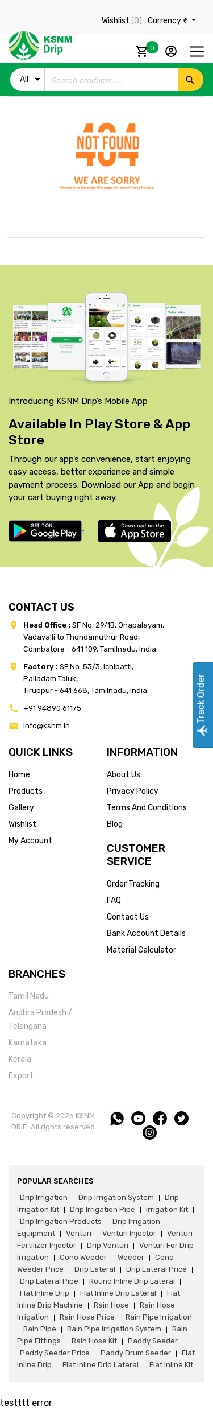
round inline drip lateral (132, 1281)
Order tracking (133, 884)
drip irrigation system (116, 1197)
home (19, 775)
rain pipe (39, 1329)
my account (30, 841)
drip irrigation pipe (102, 1209)
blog (115, 824)
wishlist (22, 824)
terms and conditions (147, 808)
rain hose (111, 1305)
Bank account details (146, 933)
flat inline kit (171, 1364)
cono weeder (83, 1257)
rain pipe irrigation (159, 1317)
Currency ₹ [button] (168, 21)
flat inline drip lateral (118, 1293)
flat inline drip (44, 1293)
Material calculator (141, 950)
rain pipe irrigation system (114, 1329)
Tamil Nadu (29, 996)
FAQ (114, 900)
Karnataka (28, 1043)
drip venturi (107, 1245)
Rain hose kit (94, 1341)
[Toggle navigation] (196, 51)
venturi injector (129, 1233)
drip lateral (94, 1269)
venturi (78, 1233)
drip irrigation (44, 1197)
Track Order (200, 705)
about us (123, 775)
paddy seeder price (55, 1353)
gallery (21, 808)
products (26, 791)
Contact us (128, 917)
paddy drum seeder (136, 1353)
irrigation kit (167, 1209)
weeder (131, 1257)
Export (21, 1076)
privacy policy (132, 791)
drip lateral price (156, 1269)
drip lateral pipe (49, 1281)
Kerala (20, 1059)
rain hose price (87, 1317)
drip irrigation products (61, 1221)
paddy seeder (153, 1341)
